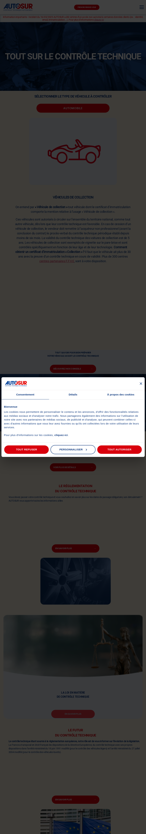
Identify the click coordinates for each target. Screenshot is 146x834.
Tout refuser (26, 449)
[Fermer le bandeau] (141, 383)
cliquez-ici (61, 435)
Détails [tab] (73, 394)
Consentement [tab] (25, 394)
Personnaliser (73, 449)
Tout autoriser (119, 449)
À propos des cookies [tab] (120, 394)
